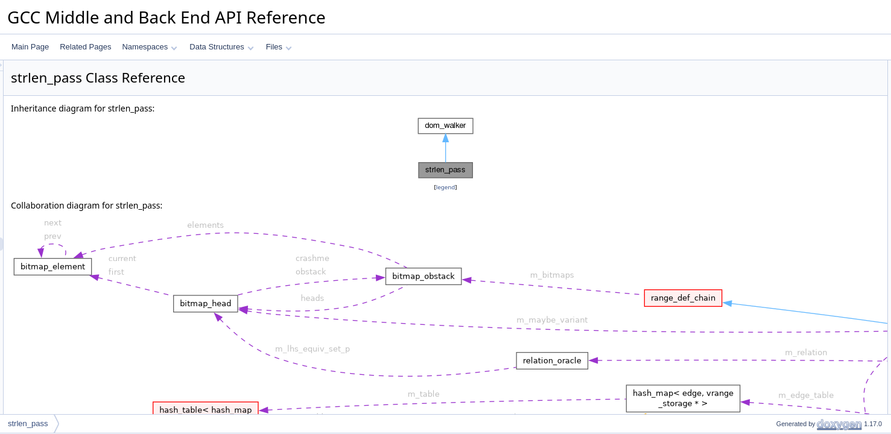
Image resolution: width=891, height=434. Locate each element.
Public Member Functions (797, 93)
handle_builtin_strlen (799, 226)
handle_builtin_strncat (801, 319)
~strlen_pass (786, 120)
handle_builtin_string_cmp (808, 358)
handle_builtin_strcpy (800, 252)
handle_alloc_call (794, 372)
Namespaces (149, 46)
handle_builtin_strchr (799, 239)
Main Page (30, 46)
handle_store (787, 199)
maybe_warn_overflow (802, 385)
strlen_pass (784, 106)
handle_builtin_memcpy (804, 292)
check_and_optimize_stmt (808, 160)
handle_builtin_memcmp (805, 345)
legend (447, 187)
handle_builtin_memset (803, 332)
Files (279, 46)
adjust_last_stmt (792, 411)
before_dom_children (800, 133)
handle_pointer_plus (798, 213)
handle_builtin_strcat (799, 305)
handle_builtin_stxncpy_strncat (815, 279)
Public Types (776, 67)
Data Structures (221, 46)
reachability (784, 80)
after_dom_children (797, 146)
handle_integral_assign (803, 266)
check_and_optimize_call (806, 173)
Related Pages (85, 46)
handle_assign (789, 186)
